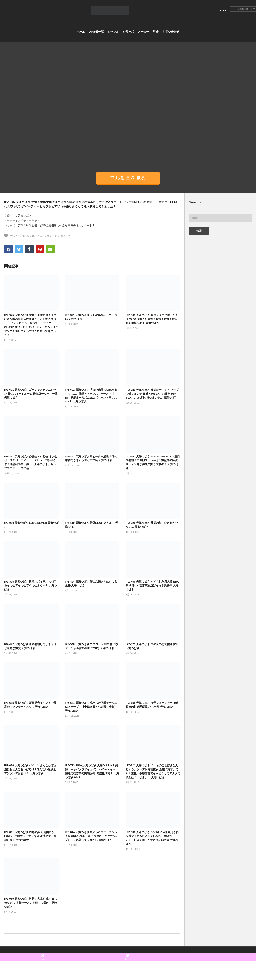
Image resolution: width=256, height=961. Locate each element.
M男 (12, 236)
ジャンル (113, 31)
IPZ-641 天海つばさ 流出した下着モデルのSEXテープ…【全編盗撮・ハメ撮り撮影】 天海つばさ (91, 706)
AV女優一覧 (96, 31)
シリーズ (128, 31)
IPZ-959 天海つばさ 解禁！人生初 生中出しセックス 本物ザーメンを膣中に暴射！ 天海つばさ (30, 902)
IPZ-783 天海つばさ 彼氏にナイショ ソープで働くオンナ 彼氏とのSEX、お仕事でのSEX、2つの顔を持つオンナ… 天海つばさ (152, 393)
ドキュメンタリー (44, 236)
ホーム (81, 31)
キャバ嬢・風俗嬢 (25, 236)
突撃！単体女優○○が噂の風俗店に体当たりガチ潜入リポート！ (56, 225)
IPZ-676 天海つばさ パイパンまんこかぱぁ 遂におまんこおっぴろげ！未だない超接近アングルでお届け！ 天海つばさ (30, 769)
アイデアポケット (29, 220)
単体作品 (65, 236)
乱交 (57, 236)
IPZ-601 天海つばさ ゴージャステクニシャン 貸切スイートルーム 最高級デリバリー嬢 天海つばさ (30, 393)
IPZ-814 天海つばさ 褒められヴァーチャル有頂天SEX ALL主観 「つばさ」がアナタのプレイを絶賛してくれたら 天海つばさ (91, 836)
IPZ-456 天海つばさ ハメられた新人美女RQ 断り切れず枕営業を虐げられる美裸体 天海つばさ (152, 585)
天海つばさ (24, 215)
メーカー (143, 31)
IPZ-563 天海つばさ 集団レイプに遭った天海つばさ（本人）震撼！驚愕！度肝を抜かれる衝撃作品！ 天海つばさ (152, 319)
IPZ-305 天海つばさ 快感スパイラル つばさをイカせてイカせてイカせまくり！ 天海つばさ (30, 585)
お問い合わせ (171, 31)
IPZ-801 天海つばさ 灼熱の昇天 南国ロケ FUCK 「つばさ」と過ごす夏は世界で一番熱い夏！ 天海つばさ (30, 836)
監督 (156, 31)
